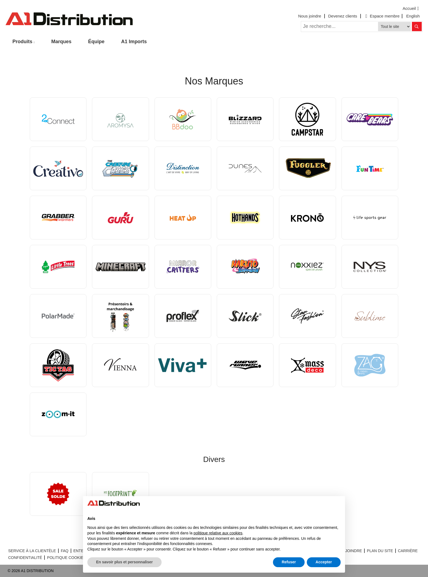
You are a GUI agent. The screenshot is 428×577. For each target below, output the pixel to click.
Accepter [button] (324, 562)
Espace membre (382, 16)
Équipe (96, 41)
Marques (61, 41)
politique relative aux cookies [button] (218, 533)
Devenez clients (342, 16)
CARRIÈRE (408, 551)
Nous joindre (309, 16)
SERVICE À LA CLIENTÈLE (32, 551)
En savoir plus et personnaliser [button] (124, 562)
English (413, 16)
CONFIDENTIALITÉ (25, 557)
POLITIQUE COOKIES (66, 557)
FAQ (65, 551)
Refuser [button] (289, 562)
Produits (22, 41)
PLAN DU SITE (380, 551)
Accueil (411, 8)
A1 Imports (134, 41)
